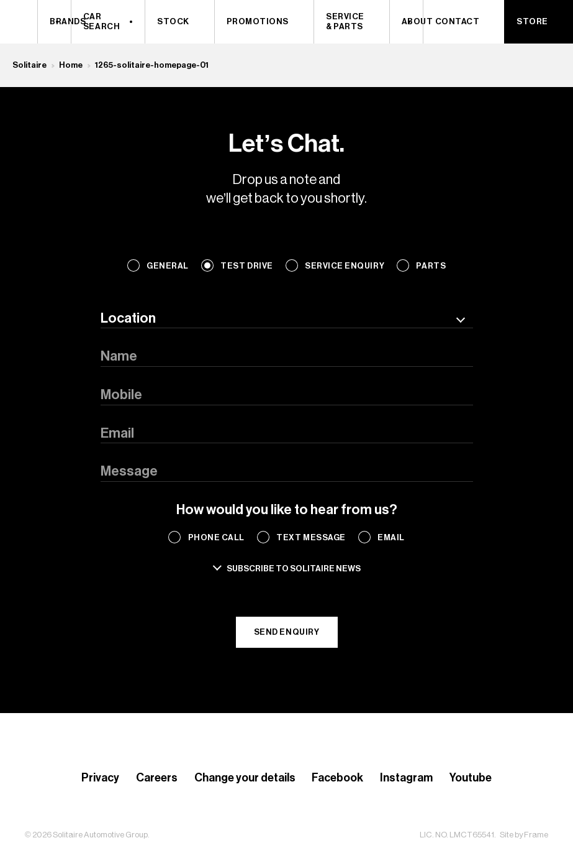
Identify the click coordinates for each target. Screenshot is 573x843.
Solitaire (29, 65)
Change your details (245, 777)
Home (71, 65)
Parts (431, 266)
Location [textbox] (128, 318)
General (168, 266)
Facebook (337, 777)
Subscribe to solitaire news (294, 568)
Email (391, 537)
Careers (157, 777)
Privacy (100, 777)
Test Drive (246, 266)
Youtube (470, 777)
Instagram (406, 777)
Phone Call (216, 537)
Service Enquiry (344, 266)
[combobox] (287, 318)
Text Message (310, 537)
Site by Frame (524, 835)
